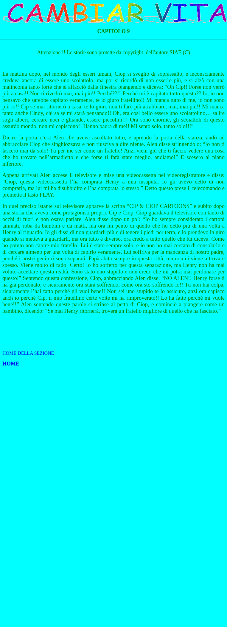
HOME (10, 364)
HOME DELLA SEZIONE (28, 353)
